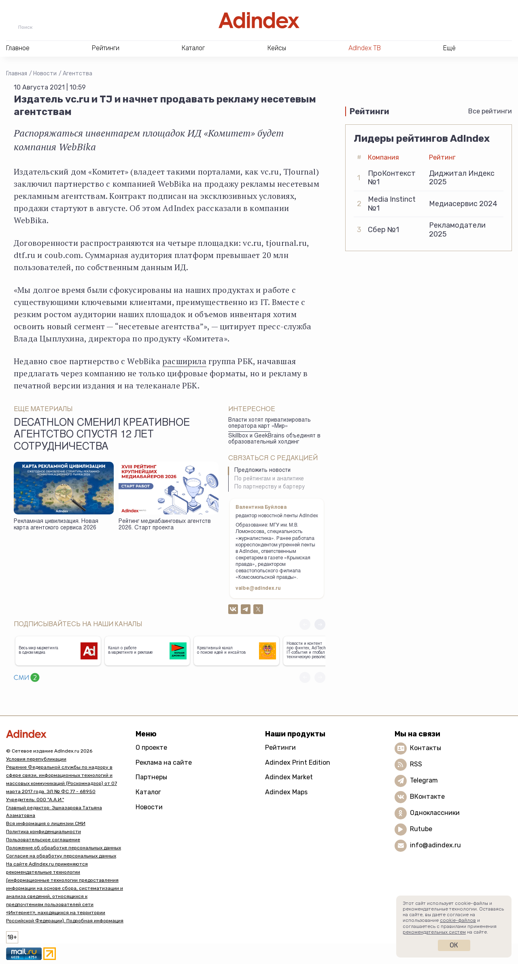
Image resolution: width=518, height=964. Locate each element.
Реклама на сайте (164, 762)
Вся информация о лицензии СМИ (45, 823)
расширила (184, 361)
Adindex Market (289, 777)
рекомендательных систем (434, 932)
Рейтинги (280, 747)
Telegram (424, 780)
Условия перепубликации (36, 759)
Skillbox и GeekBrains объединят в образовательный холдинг (274, 439)
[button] (319, 624)
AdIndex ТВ (364, 48)
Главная (16, 73)
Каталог (148, 792)
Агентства (77, 73)
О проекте (151, 747)
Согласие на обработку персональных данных (61, 856)
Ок (454, 945)
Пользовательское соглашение (43, 839)
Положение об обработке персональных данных (63, 848)
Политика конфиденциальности (43, 831)
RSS (416, 764)
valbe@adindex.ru (258, 588)
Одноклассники (435, 813)
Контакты (425, 748)
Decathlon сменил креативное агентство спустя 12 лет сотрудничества (102, 435)
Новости (45, 73)
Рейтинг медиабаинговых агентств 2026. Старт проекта (165, 525)
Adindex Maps (286, 792)
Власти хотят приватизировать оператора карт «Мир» (269, 423)
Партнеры (151, 777)
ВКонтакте (427, 796)
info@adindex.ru (435, 845)
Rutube (421, 829)
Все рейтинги (490, 111)
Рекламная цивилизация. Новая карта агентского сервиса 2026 (56, 525)
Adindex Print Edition (297, 762)
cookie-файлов (458, 920)
